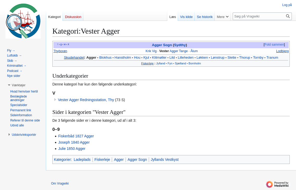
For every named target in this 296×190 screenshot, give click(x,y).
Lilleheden (186, 57)
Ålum (194, 51)
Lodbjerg (282, 51)
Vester (164, 51)
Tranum (272, 57)
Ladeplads (82, 159)
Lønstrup (217, 57)
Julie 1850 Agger (71, 148)
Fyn (170, 63)
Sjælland (180, 63)
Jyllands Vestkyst (165, 159)
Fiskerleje (147, 63)
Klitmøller (159, 57)
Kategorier (62, 159)
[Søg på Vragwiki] (262, 16)
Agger (174, 51)
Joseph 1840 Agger (74, 142)
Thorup (244, 57)
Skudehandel (74, 57)
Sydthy (180, 45)
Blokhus (105, 57)
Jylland (160, 63)
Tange (183, 51)
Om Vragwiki (60, 183)
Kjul (146, 57)
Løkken (202, 57)
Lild (172, 57)
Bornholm (195, 63)
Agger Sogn (162, 45)
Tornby (258, 57)
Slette (231, 57)
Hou (137, 57)
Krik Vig (151, 51)
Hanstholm (123, 57)
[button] (19, 85)
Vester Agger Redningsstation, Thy (86, 100)
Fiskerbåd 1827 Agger (76, 136)
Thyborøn (60, 51)
